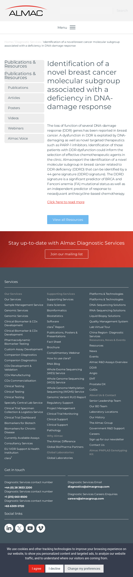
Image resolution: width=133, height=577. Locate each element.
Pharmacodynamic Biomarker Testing (17, 341)
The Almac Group (101, 422)
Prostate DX (97, 384)
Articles (14, 98)
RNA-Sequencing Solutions (107, 310)
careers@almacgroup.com (86, 498)
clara (8, 458)
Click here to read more (65, 202)
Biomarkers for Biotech (19, 423)
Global (60, 452)
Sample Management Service (23, 304)
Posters (14, 108)
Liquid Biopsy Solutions (104, 316)
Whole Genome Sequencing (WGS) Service (65, 380)
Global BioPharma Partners (65, 446)
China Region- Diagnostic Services (106, 334)
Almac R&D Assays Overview (108, 362)
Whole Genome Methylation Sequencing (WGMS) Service (65, 389)
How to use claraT (59, 358)
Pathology (54, 430)
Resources (96, 345)
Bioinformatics (57, 310)
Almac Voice (18, 138)
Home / (9, 42)
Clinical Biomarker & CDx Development (20, 323)
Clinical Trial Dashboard (20, 417)
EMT (92, 378)
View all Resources (68, 220)
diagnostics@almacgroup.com (89, 486)
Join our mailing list (66, 254)
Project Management (61, 408)
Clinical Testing (14, 386)
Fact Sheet (54, 341)
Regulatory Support (60, 402)
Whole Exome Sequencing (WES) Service (64, 371)
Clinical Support (57, 419)
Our (13, 293)
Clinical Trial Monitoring (62, 413)
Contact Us (96, 444)
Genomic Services (16, 310)
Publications (19, 64)
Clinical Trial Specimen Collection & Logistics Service (23, 410)
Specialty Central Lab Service (23, 402)
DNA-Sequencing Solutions (107, 304)
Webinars (15, 128)
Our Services (12, 299)
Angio (93, 373)
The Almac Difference (61, 441)
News (93, 351)
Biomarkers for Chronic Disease (20, 430)
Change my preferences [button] (84, 568)
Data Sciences (56, 304)
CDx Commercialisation (20, 380)
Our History (97, 417)
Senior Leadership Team (105, 400)
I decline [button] (54, 568)
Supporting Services (60, 299)
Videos (13, 118)
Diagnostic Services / (29, 42)
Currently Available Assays (21, 437)
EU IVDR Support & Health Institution (21, 450)
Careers (94, 433)
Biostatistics (55, 316)
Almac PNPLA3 (108, 452)
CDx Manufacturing (17, 375)
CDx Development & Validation (17, 367)
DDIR (93, 367)
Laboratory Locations (103, 411)
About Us (102, 395)
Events (93, 356)
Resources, (107, 340)
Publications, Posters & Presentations (62, 334)
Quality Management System (108, 321)
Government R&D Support (107, 428)
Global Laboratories (60, 458)
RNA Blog (53, 363)
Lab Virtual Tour (99, 327)
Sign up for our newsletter (106, 439)
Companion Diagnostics (20, 354)
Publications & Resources (19, 76)
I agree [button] (36, 568)
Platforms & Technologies (106, 293)
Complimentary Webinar (63, 352)
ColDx (93, 389)
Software (53, 321)
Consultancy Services (18, 443)
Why (55, 435)
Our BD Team (98, 406)
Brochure (53, 347)
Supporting (61, 293)
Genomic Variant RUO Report (66, 397)
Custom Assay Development (23, 349)
